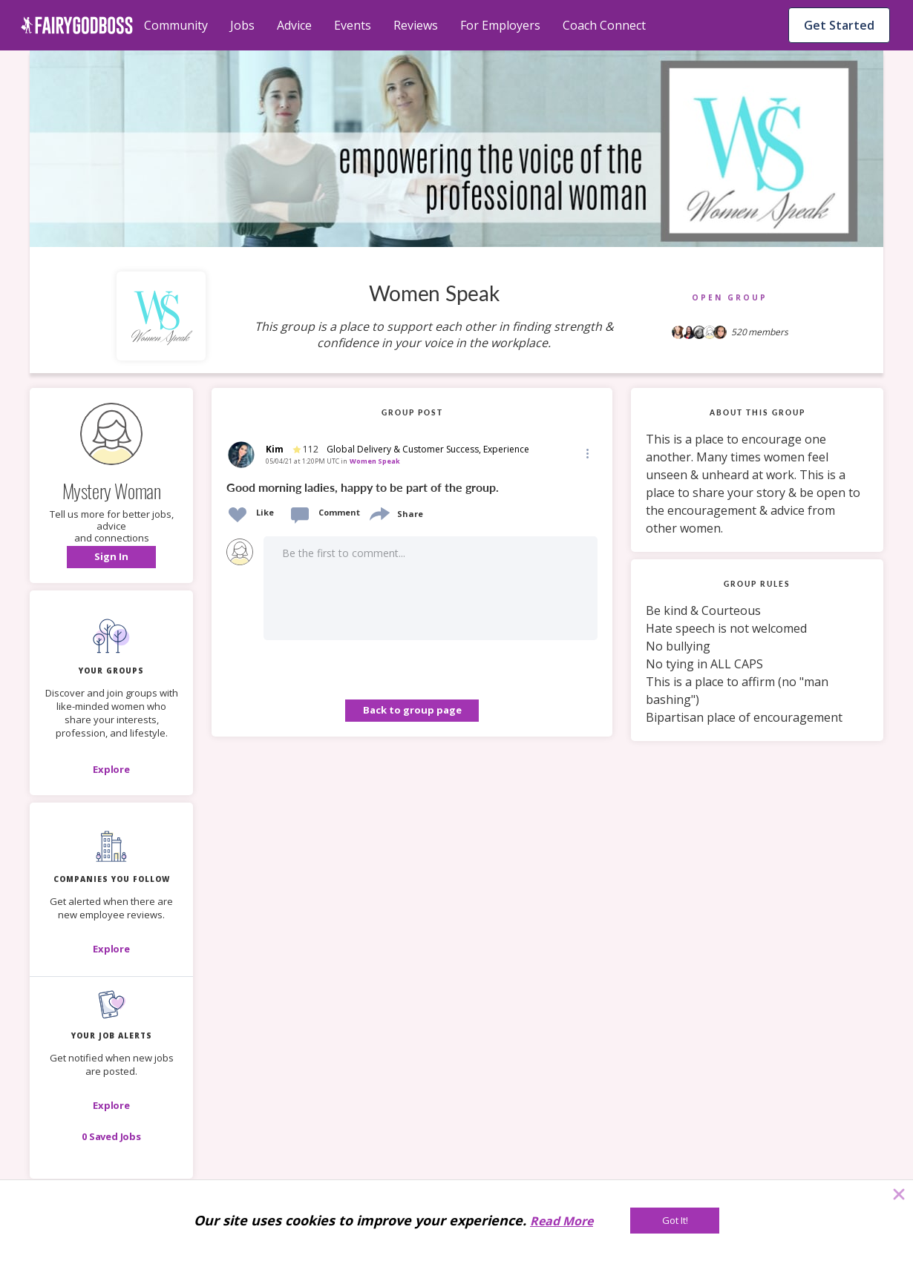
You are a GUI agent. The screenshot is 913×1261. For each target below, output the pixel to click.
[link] (412, 485)
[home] (77, 25)
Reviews (415, 25)
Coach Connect (604, 25)
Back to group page (412, 710)
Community (176, 25)
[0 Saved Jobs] (111, 1136)
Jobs (242, 25)
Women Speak (375, 461)
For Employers (500, 25)
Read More (561, 1221)
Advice (294, 25)
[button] (111, 557)
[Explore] (111, 769)
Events (352, 25)
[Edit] (586, 453)
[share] (378, 512)
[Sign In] (111, 557)
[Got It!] (674, 1221)
